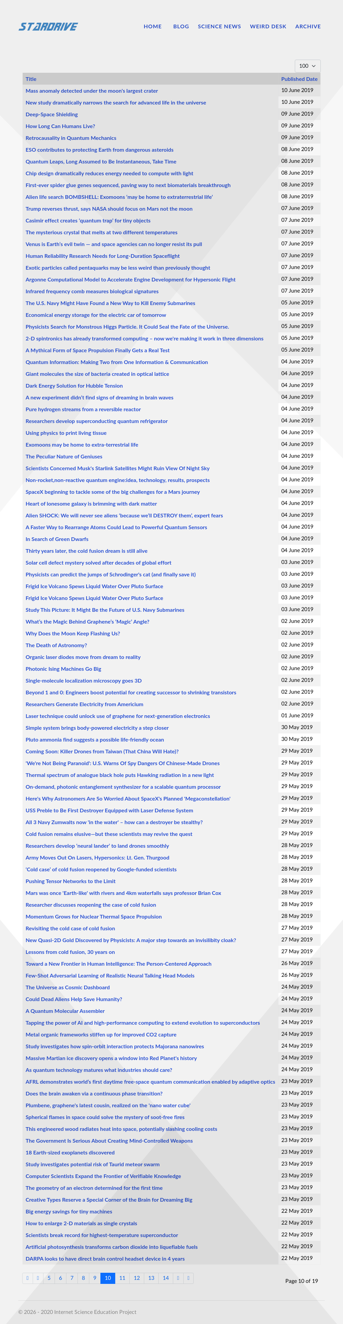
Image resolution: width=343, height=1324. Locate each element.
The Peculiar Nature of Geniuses (64, 456)
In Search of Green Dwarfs (57, 539)
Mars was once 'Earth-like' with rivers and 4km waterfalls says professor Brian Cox (123, 893)
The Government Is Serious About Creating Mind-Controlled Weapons (109, 1140)
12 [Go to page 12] (137, 1278)
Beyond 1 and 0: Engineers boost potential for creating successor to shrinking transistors (131, 692)
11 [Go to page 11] (122, 1278)
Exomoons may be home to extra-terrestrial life (82, 444)
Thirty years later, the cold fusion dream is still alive (87, 550)
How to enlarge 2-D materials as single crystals (81, 1223)
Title (31, 79)
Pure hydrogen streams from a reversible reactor (83, 409)
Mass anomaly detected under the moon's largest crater (92, 90)
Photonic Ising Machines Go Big (63, 668)
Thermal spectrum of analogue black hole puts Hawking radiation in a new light (120, 775)
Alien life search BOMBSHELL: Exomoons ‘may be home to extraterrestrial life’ (119, 196)
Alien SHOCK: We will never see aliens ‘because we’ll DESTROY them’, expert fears (124, 515)
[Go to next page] (178, 1278)
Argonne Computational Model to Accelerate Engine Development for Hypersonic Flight (131, 279)
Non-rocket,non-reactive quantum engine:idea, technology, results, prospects (118, 480)
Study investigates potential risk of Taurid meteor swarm (93, 1164)
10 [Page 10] (108, 1278)
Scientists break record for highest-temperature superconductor (102, 1235)
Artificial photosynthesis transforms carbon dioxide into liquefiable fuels (112, 1246)
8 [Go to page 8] (83, 1278)
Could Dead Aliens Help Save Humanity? (74, 999)
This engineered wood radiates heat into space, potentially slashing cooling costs (121, 1128)
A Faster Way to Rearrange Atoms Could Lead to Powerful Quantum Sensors (116, 527)
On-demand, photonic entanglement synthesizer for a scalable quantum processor (123, 786)
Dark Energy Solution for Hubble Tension (74, 385)
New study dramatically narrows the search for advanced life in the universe (116, 102)
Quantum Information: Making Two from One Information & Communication (117, 362)
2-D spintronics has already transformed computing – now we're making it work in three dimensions (144, 338)
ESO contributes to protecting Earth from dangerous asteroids (100, 149)
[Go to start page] (27, 1278)
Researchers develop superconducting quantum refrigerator (97, 421)
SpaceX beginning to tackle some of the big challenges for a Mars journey (113, 491)
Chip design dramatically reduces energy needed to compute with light (109, 173)
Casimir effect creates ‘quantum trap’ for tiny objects (88, 220)
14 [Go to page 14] (166, 1278)
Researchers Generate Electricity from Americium (84, 704)
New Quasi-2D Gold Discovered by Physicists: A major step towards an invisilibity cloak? (131, 940)
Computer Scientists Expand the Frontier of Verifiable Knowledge (103, 1176)
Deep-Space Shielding (52, 114)
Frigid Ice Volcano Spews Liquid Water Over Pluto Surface (94, 586)
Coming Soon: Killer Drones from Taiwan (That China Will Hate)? (102, 751)
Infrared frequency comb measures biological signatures (92, 291)
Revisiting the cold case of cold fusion (70, 928)
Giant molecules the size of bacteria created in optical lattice (97, 373)
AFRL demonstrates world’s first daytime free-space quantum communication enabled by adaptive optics (150, 1081)
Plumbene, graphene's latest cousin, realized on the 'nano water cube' (108, 1105)
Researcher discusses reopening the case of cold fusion (91, 904)
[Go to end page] (188, 1278)
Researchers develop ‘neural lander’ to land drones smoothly (97, 845)
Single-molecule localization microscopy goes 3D (84, 680)
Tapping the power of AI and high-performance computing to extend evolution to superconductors (143, 1022)
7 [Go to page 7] (71, 1278)
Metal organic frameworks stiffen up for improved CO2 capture (101, 1034)
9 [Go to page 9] (94, 1278)
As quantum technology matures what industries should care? (99, 1069)
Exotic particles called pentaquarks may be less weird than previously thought (118, 267)
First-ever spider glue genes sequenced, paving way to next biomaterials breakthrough (128, 185)
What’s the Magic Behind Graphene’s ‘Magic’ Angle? (87, 621)
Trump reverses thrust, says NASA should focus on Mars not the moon (109, 208)
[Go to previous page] (38, 1278)
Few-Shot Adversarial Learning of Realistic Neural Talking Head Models (110, 975)
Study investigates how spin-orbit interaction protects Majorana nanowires (115, 1046)
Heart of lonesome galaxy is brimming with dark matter (91, 503)
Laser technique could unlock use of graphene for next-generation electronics (118, 716)
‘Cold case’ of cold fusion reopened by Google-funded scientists (101, 869)
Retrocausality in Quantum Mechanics (71, 137)
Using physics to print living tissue (66, 432)
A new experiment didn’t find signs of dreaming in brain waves (100, 397)
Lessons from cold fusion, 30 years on (70, 952)
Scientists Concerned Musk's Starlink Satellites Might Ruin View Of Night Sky (118, 468)
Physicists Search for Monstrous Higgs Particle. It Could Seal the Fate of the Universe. (127, 326)
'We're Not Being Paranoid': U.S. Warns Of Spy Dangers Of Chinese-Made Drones (123, 763)
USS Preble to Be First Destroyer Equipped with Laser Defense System (109, 810)
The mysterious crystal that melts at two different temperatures (102, 232)
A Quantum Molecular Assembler (65, 1010)
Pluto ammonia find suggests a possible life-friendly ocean (95, 739)
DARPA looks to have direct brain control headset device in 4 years (105, 1258)
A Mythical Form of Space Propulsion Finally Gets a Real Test (98, 350)
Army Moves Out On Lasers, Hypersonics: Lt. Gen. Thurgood (97, 857)
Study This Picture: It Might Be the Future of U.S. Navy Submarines (105, 609)
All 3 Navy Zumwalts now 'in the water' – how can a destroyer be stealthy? (114, 822)
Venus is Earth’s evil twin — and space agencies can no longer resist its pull (114, 244)
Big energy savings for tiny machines (69, 1211)
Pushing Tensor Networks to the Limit (71, 881)
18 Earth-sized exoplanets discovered (70, 1152)
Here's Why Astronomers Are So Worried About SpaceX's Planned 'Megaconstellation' (128, 798)
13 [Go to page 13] (151, 1278)
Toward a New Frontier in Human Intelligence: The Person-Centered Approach (119, 963)
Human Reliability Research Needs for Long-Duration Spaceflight (103, 255)
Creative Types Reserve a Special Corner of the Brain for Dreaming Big (109, 1199)
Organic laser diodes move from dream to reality (83, 657)
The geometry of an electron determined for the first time (94, 1187)
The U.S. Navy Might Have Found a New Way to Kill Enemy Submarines (110, 303)
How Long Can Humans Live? (60, 126)
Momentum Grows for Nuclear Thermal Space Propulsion (94, 916)
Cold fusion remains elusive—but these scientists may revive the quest (109, 834)
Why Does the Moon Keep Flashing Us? (73, 633)
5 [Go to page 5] (49, 1278)
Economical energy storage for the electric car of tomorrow (96, 314)
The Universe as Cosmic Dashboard (68, 987)
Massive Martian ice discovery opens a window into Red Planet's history (111, 1058)
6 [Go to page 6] (60, 1278)
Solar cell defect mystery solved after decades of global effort (99, 562)
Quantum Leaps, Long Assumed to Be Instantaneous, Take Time (101, 161)
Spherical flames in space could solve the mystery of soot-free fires (105, 1117)
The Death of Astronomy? (56, 645)
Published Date (299, 79)
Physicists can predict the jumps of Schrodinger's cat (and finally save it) (111, 574)
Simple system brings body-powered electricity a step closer (97, 727)
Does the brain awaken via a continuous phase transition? (94, 1093)
